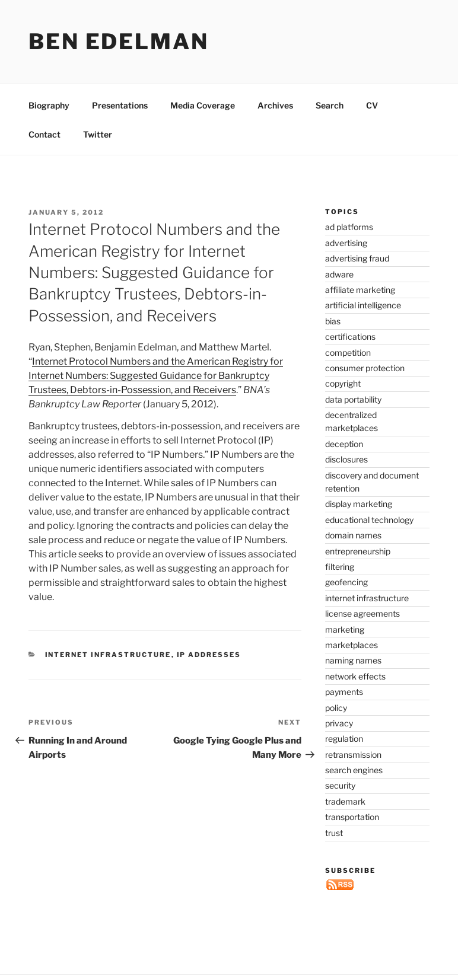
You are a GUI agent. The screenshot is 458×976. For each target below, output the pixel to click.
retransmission (353, 754)
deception (344, 444)
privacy (339, 723)
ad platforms (349, 227)
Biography (48, 105)
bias (333, 321)
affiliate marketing (360, 290)
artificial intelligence (363, 305)
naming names (353, 660)
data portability (353, 399)
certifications (350, 336)
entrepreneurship (357, 551)
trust (334, 833)
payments (344, 692)
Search (330, 105)
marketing (344, 629)
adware (339, 274)
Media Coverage (202, 105)
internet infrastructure (108, 654)
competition (348, 352)
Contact (44, 134)
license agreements (362, 613)
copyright (343, 383)
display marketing (358, 504)
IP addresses (209, 654)
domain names (353, 535)
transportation (352, 817)
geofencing (346, 582)
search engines (354, 770)
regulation (344, 738)
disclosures (346, 459)
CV (372, 105)
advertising (346, 243)
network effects (355, 676)
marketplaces (351, 645)
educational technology (369, 520)
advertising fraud (357, 258)
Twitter (97, 134)
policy (336, 708)
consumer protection (365, 368)
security (340, 785)
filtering (339, 567)
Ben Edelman (118, 41)
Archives (275, 105)
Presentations (120, 105)
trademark (345, 801)
